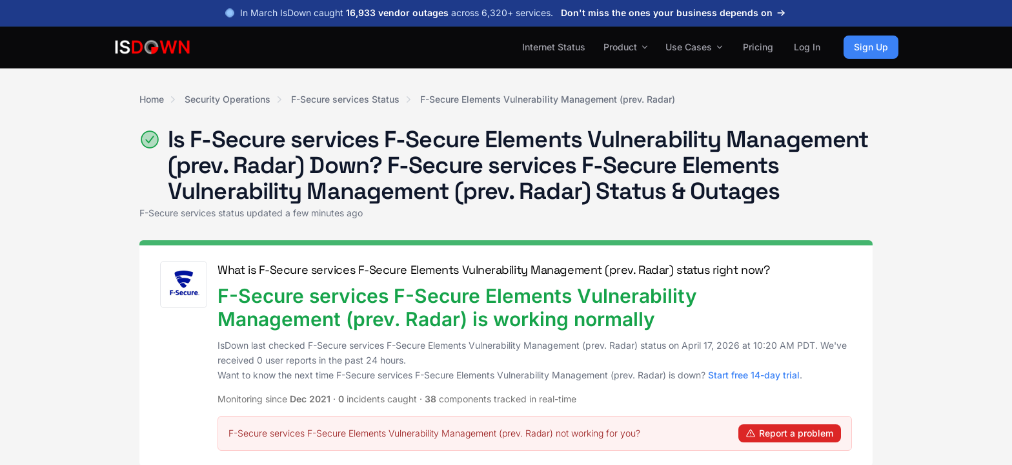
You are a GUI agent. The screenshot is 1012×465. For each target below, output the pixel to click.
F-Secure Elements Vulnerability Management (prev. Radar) (547, 99)
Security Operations (227, 99)
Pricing (758, 46)
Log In (807, 46)
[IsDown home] (152, 47)
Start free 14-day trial (754, 374)
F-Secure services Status (345, 99)
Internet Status (553, 46)
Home (151, 99)
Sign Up (871, 46)
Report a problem (789, 433)
